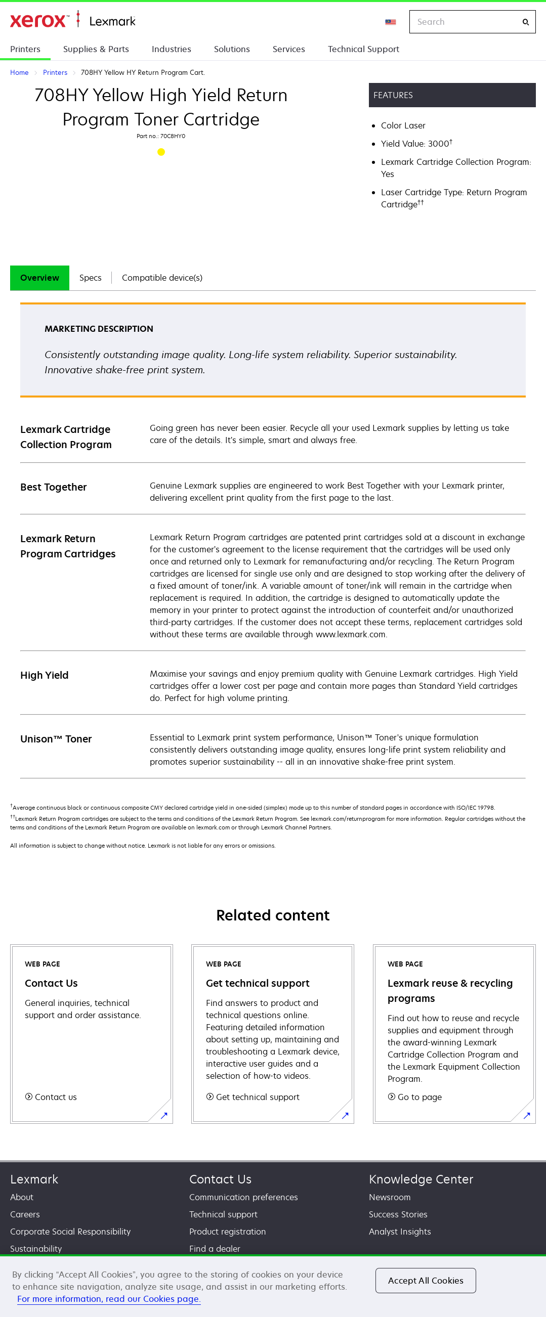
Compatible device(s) (162, 277)
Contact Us (220, 1179)
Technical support (223, 1214)
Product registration (227, 1231)
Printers (25, 49)
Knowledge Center (421, 1179)
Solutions (232, 49)
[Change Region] (391, 22)
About (21, 1197)
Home (72, 19)
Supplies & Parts (96, 49)
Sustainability (36, 1248)
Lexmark (34, 1179)
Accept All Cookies (426, 1280)
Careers (25, 1214)
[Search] (526, 22)
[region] (273, 1285)
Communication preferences (243, 1197)
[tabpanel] (273, 540)
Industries (171, 49)
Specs (90, 277)
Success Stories (398, 1214)
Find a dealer (214, 1248)
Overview (39, 277)
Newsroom (390, 1197)
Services (289, 49)
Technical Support (363, 49)
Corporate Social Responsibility (70, 1231)
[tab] (39, 278)
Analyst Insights (400, 1231)
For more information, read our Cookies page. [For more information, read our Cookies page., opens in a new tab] (109, 1298)
